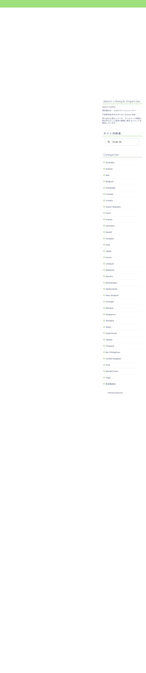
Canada (109, 194)
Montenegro (111, 283)
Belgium (110, 181)
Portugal (110, 302)
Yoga (108, 378)
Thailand (110, 346)
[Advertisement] (26, 80)
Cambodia (110, 188)
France (109, 219)
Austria (109, 169)
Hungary (110, 238)
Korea (109, 257)
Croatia (109, 200)
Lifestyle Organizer (73, 3)
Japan (109, 251)
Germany (110, 226)
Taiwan (109, 340)
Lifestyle (110, 264)
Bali (107, 175)
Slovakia (110, 321)
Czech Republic (113, 207)
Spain (108, 327)
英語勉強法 (111, 384)
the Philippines (113, 352)
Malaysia (110, 270)
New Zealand (112, 295)
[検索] (121, 141)
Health (109, 232)
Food (108, 213)
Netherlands (111, 289)
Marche (109, 276)
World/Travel (112, 371)
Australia (110, 162)
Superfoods (111, 333)
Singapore (111, 314)
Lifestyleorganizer (115, 393)
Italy (108, 245)
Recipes (110, 308)
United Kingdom (113, 359)
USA (108, 365)
